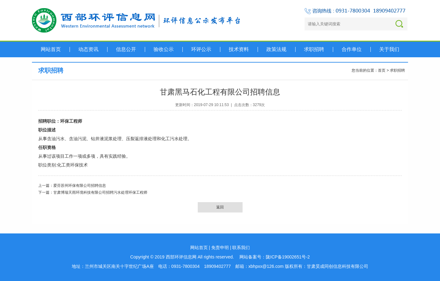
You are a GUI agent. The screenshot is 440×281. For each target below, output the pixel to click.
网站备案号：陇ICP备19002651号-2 (274, 256)
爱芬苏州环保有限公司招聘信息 (79, 185)
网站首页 (199, 247)
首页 (381, 70)
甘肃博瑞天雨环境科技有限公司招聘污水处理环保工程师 (100, 192)
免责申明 (220, 247)
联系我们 (241, 247)
